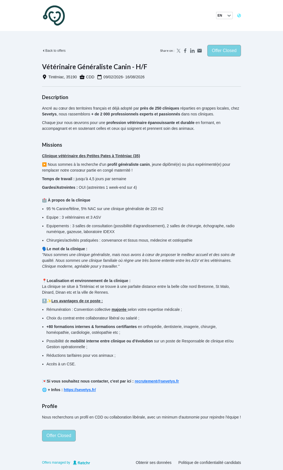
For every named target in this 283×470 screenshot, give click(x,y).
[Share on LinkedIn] (192, 50)
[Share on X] (178, 50)
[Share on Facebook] (185, 50)
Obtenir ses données (153, 462)
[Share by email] (199, 50)
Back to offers (53, 51)
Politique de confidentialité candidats (210, 462)
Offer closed (224, 50)
